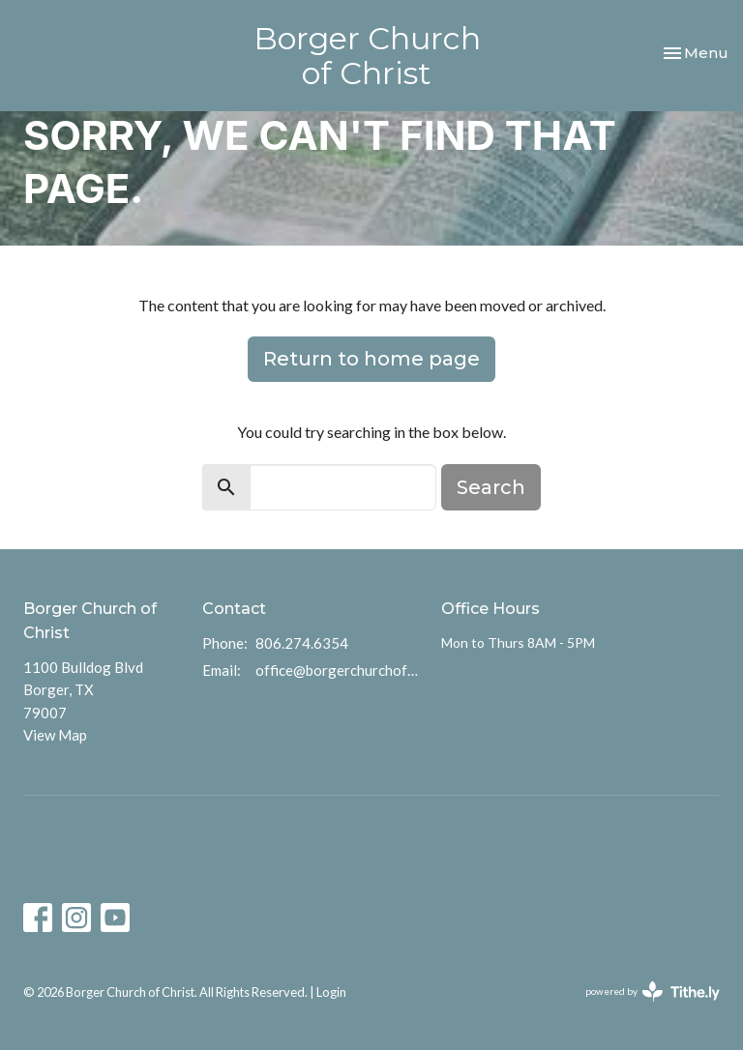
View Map (55, 735)
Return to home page (371, 358)
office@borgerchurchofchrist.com (338, 670)
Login (331, 992)
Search (491, 487)
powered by (652, 991)
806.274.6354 (301, 643)
